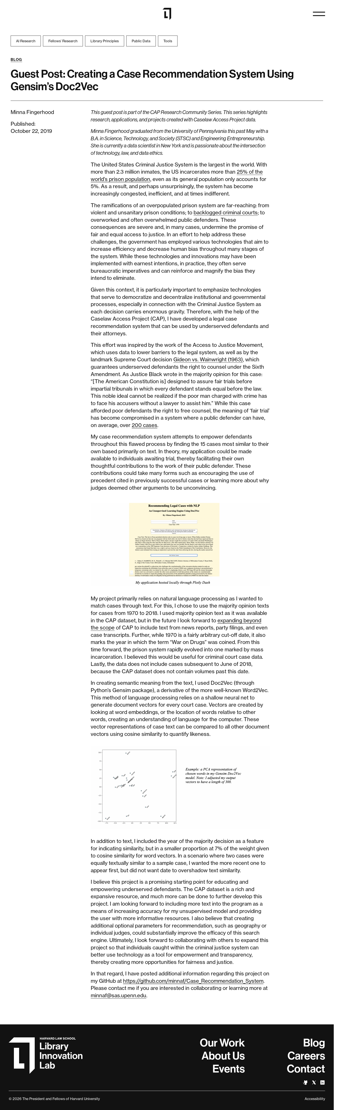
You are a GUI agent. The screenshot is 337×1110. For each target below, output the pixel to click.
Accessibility (315, 1099)
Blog (16, 59)
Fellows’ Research (62, 41)
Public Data (141, 41)
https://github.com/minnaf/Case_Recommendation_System (193, 981)
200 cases (144, 425)
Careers (306, 1055)
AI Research (25, 41)
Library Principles (104, 41)
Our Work (222, 1042)
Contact (306, 1068)
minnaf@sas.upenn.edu (118, 995)
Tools (167, 41)
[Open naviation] (319, 14)
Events (228, 1068)
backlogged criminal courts (226, 212)
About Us (223, 1055)
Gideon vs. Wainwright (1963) (208, 359)
